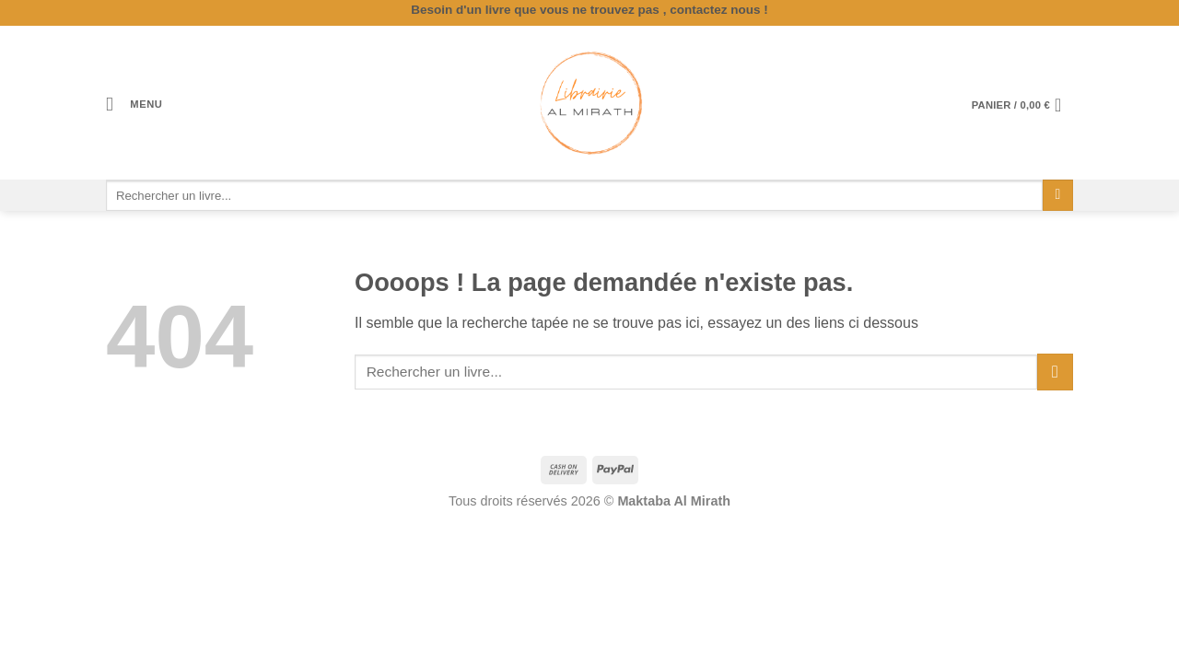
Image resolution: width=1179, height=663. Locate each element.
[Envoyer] (1058, 195)
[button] (134, 105)
